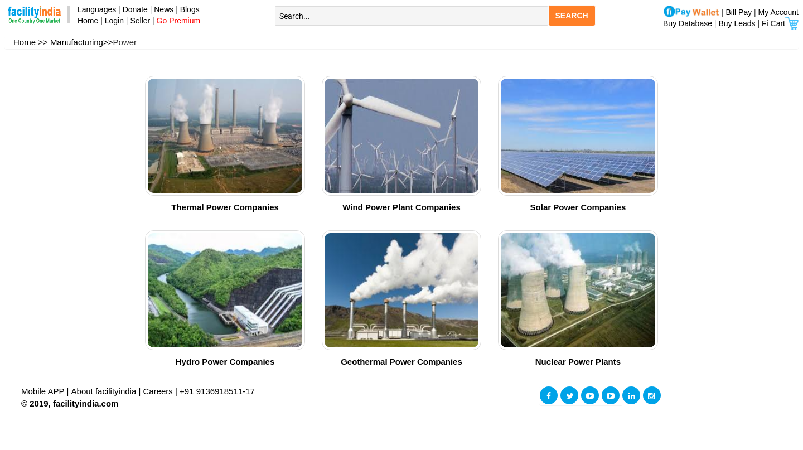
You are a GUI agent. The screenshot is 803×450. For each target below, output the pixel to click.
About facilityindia (105, 391)
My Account (778, 12)
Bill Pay (740, 12)
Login (114, 20)
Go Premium (179, 20)
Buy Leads (736, 23)
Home (85, 20)
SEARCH (571, 15)
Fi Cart (780, 23)
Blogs (190, 9)
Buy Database (687, 23)
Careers (158, 391)
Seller (140, 20)
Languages (94, 9)
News (165, 9)
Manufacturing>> (81, 42)
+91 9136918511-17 (217, 391)
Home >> (30, 42)
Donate (135, 9)
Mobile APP (43, 391)
